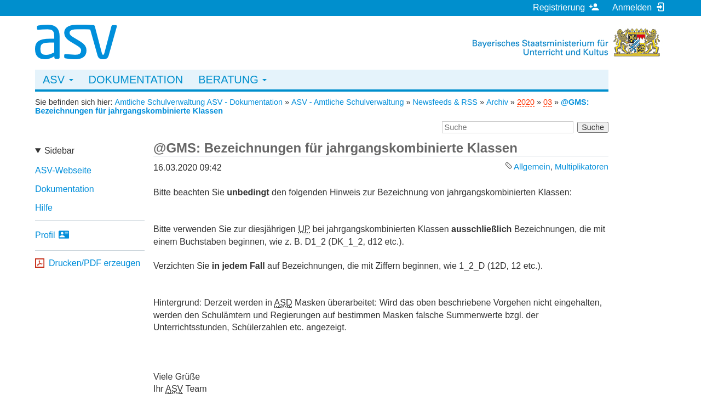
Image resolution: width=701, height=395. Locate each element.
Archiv (497, 102)
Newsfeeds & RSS (445, 102)
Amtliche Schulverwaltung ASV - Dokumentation (199, 102)
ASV (58, 80)
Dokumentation (136, 80)
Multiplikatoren (581, 166)
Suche (593, 127)
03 (547, 102)
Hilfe (44, 207)
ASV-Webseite (63, 170)
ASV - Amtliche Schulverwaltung (347, 102)
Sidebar (59, 150)
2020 (526, 102)
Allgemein (532, 166)
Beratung (232, 80)
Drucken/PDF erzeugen (94, 263)
